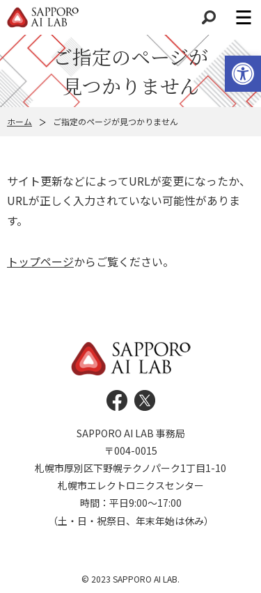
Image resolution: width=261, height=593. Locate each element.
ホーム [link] (19, 121)
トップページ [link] (40, 261)
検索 (208, 17)
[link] (243, 74)
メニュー (243, 17)
